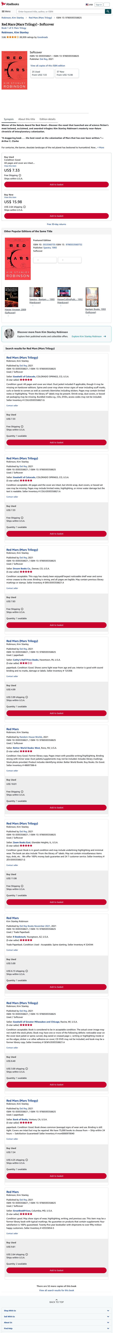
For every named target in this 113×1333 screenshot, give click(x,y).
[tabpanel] (55, 136)
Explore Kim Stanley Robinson (89, 336)
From (42, 73)
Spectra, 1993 (50, 247)
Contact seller (12, 405)
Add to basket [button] (56, 184)
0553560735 (49, 244)
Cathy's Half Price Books (25, 659)
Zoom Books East (22, 842)
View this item (10, 166)
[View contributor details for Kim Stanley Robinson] (15, 32)
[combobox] (60, 11)
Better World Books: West (26, 747)
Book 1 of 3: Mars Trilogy (14, 28)
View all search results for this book (56, 1290)
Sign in (99, 4)
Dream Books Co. (22, 568)
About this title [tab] (26, 119)
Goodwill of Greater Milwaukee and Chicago (36, 1021)
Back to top (57, 1302)
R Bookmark (19, 936)
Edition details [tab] (47, 119)
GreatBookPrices (21, 1210)
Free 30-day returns (56, 224)
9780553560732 (74, 244)
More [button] (101, 147)
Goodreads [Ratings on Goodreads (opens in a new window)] (42, 37)
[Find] (108, 11)
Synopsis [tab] (9, 119)
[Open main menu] (7, 11)
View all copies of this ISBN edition (48, 65)
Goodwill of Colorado (24, 376)
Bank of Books (20, 1119)
